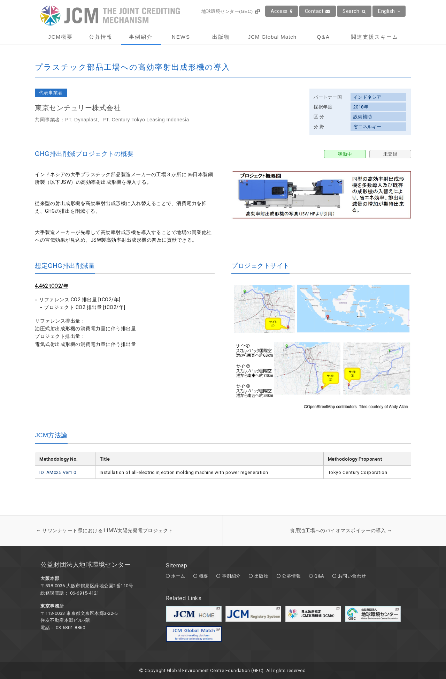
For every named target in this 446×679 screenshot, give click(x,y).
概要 (203, 576)
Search (354, 11)
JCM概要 (60, 37)
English (389, 11)
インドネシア (367, 97)
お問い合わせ (352, 576)
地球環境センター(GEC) (230, 11)
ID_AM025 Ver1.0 (57, 472)
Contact (317, 11)
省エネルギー (367, 126)
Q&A (323, 37)
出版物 (221, 37)
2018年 (361, 107)
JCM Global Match (272, 37)
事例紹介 (141, 37)
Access (282, 11)
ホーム (178, 576)
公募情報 (101, 37)
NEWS (181, 37)
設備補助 (362, 116)
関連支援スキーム (374, 37)
